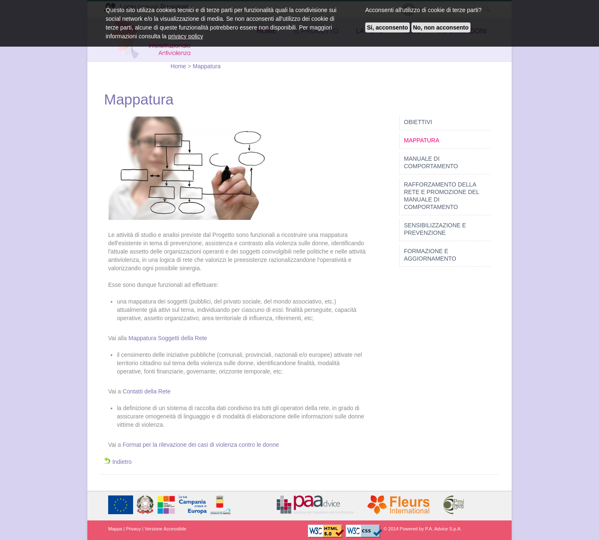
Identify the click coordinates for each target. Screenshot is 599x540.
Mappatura (206, 66)
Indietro (118, 461)
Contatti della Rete (147, 391)
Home (179, 66)
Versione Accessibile (165, 528)
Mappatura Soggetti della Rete (168, 338)
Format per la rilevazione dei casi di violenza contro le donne (201, 444)
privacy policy (185, 36)
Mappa (115, 528)
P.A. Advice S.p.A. (443, 528)
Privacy (133, 528)
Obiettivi (418, 122)
